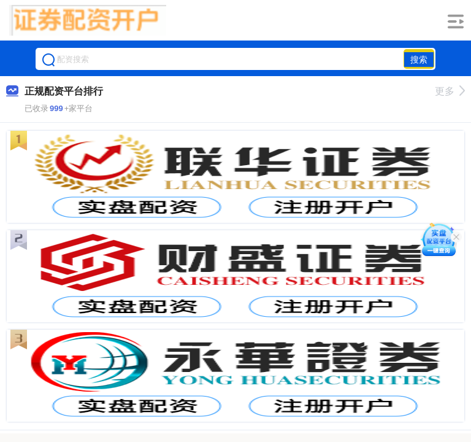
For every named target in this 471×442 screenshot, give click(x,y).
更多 (450, 91)
